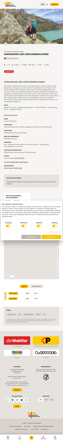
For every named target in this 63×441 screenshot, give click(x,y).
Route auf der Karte (10, 115)
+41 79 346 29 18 (19, 158)
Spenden (54, 4)
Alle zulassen (51, 237)
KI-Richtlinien (34, 429)
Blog (17, 406)
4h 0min (15, 65)
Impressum (27, 426)
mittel (32, 65)
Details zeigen (54, 232)
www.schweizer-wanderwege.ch (58, 254)
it (51, 399)
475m (39, 65)
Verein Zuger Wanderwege (13, 168)
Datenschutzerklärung (21, 429)
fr (46, 399)
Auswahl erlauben (31, 237)
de (41, 399)
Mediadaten (44, 429)
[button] (31, 26)
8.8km (24, 65)
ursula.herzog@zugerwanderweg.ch (16, 162)
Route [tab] (24, 286)
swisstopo (58, 265)
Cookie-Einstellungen (15, 426)
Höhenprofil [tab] (36, 286)
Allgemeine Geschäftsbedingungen (43, 426)
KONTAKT (17, 390)
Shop (42, 4)
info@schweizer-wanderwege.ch (17, 376)
